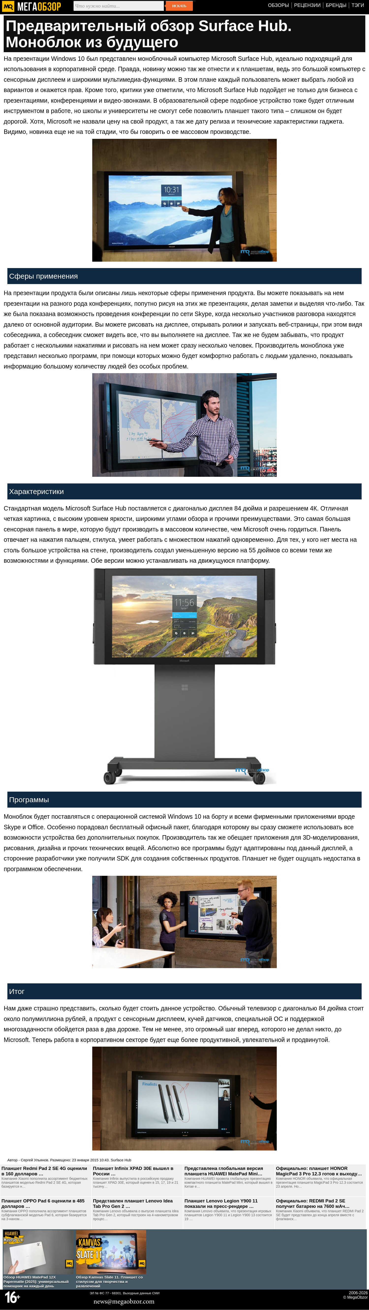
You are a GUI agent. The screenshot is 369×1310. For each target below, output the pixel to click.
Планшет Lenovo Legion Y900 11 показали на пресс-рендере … (221, 1203)
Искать (179, 6)
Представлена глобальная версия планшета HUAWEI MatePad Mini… (223, 1171)
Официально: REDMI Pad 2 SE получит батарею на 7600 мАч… (313, 1203)
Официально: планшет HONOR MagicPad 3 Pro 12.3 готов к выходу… (319, 1171)
